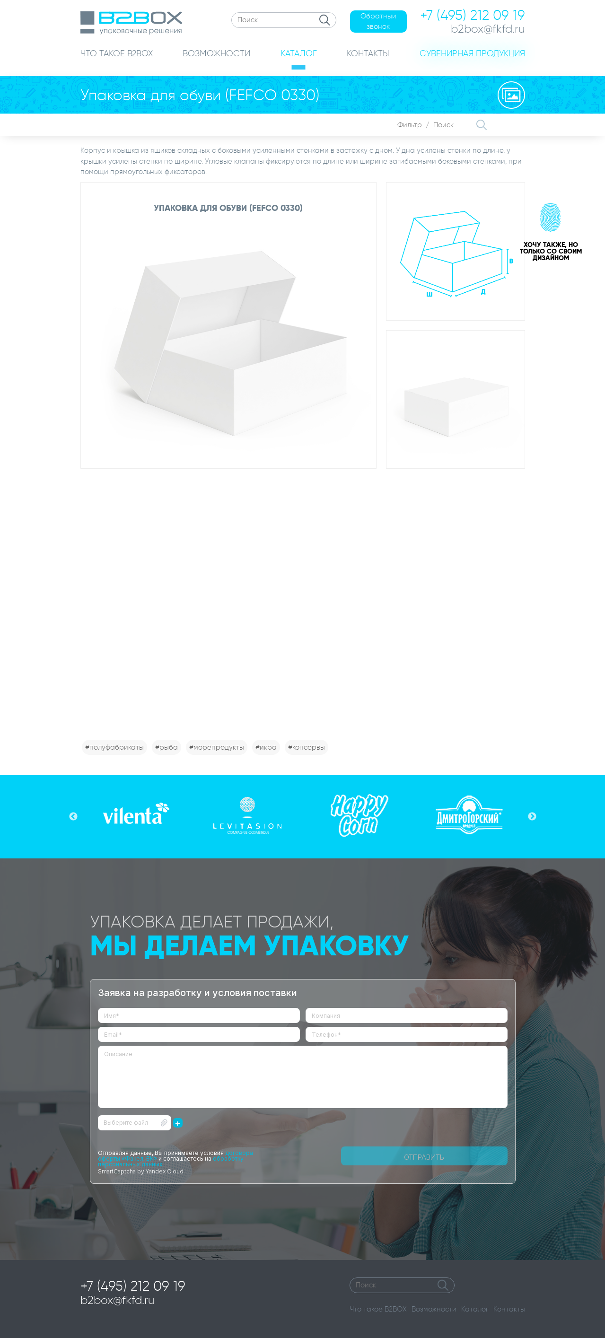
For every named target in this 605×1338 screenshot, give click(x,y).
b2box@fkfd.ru (117, 1300)
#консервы (306, 747)
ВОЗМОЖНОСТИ (216, 53)
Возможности (434, 1309)
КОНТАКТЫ (368, 53)
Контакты (509, 1309)
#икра (266, 747)
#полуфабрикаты (114, 747)
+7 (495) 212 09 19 (132, 1285)
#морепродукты (216, 747)
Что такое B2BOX (378, 1309)
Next (532, 817)
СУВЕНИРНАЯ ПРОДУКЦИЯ (472, 53)
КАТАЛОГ (299, 53)
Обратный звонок (378, 21)
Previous (73, 817)
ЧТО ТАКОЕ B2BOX (116, 53)
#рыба (166, 747)
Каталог (475, 1309)
